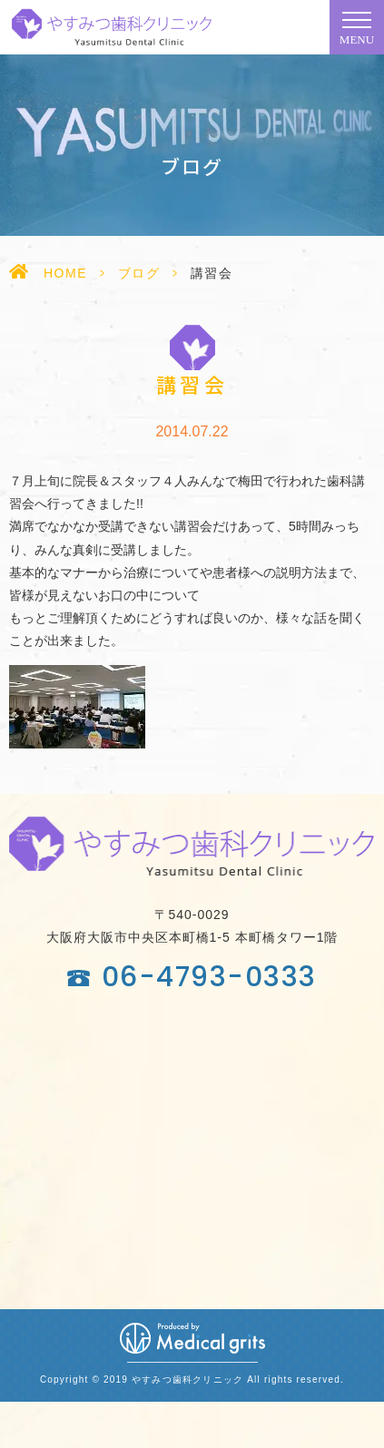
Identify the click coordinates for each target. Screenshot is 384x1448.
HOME (65, 273)
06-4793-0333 (209, 977)
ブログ (139, 273)
